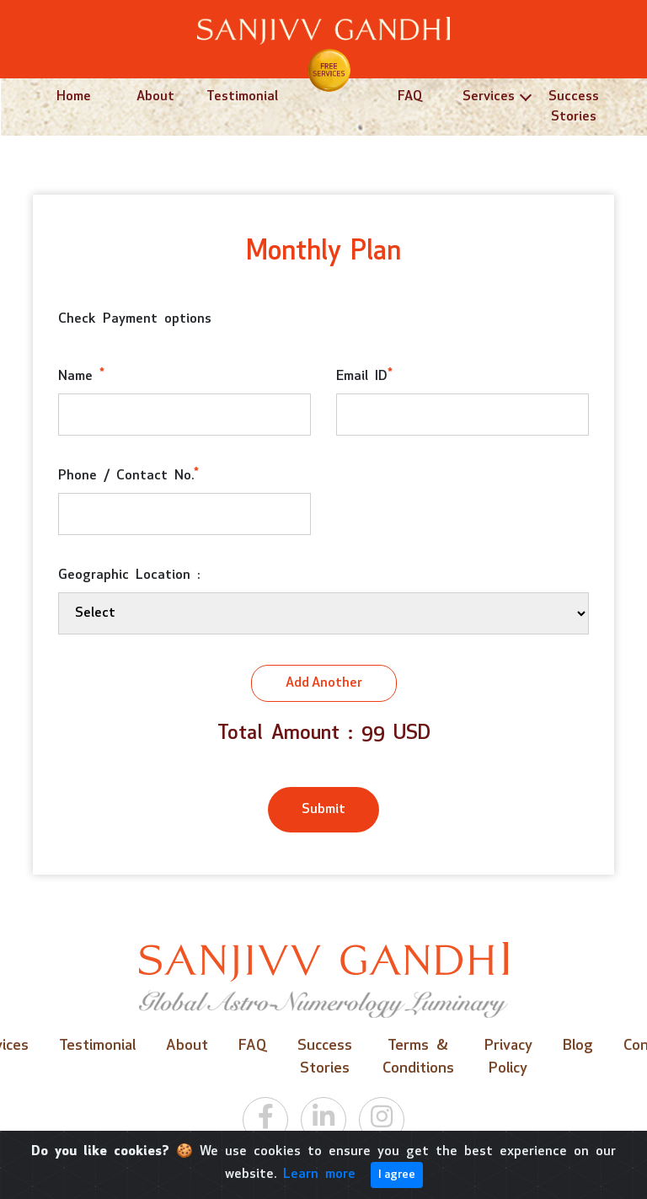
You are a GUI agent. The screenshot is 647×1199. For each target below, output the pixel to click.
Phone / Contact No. (128, 475)
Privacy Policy (508, 1057)
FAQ (410, 97)
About (155, 97)
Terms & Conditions (418, 1057)
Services (489, 97)
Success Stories (573, 107)
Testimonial (242, 97)
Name (81, 375)
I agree (396, 1175)
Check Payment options (134, 319)
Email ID (364, 375)
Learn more (319, 1174)
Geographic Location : (129, 575)
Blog (578, 1046)
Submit (323, 809)
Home (73, 97)
